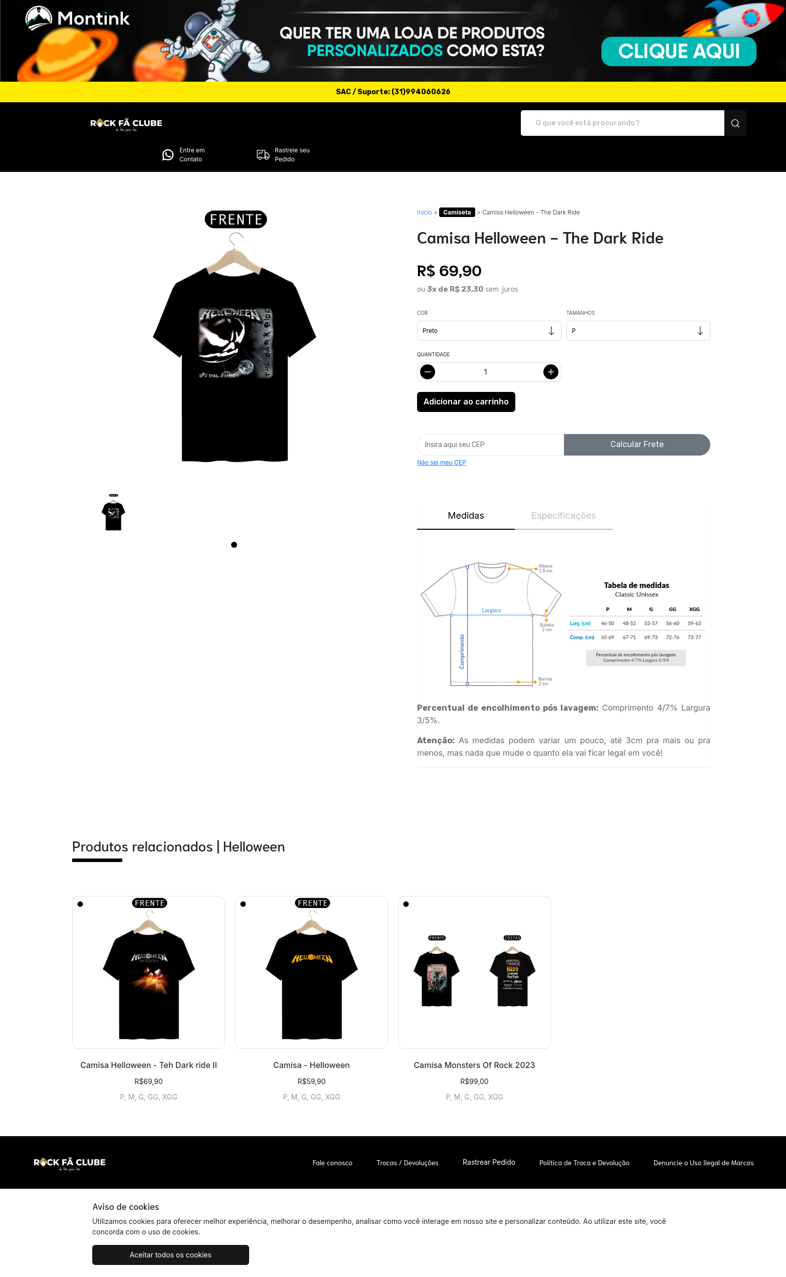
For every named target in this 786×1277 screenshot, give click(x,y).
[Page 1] (234, 517)
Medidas (466, 487)
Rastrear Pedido (489, 1134)
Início (424, 184)
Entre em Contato (603, 123)
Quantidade (433, 326)
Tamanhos (580, 285)
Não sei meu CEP (441, 434)
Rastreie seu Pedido (704, 123)
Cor (422, 285)
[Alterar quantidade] (489, 344)
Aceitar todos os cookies (142, 1254)
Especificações (563, 487)
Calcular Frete (637, 416)
